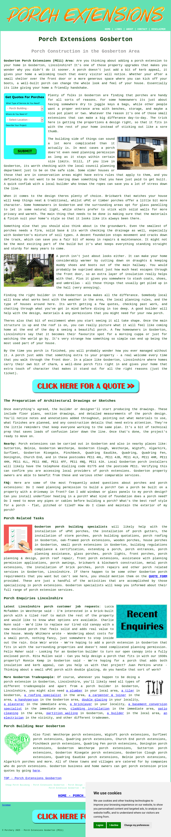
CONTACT (142, 29)
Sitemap (6, 805)
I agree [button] (99, 825)
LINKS (118, 29)
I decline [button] (113, 825)
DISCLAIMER (158, 29)
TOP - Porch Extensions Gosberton (33, 778)
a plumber (74, 690)
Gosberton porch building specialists (71, 526)
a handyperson (26, 699)
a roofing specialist (42, 695)
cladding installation (89, 708)
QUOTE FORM (158, 576)
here (36, 770)
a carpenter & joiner (107, 695)
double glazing (94, 699)
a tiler (127, 690)
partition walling (62, 713)
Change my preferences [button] (136, 825)
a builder (115, 713)
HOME (108, 29)
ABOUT (129, 29)
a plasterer (14, 704)
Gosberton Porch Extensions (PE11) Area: (39, 60)
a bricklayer (81, 704)
